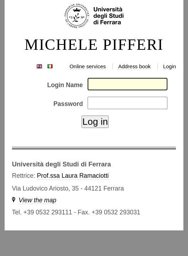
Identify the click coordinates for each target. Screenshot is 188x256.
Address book (134, 66)
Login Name (65, 85)
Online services (88, 66)
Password (68, 103)
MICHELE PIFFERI (94, 44)
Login (169, 66)
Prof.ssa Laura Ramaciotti (73, 175)
